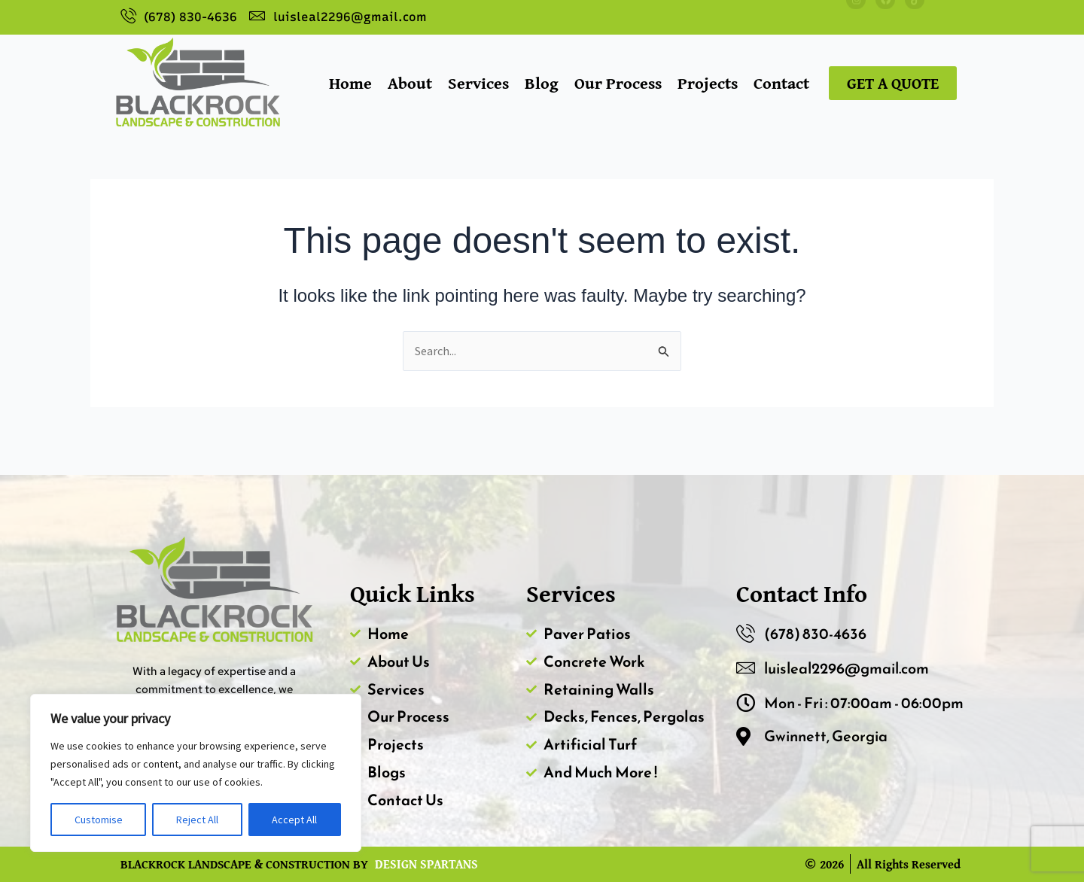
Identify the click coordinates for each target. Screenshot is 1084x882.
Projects (708, 83)
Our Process (618, 83)
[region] (195, 773)
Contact (781, 83)
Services (478, 83)
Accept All (294, 819)
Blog (542, 83)
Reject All (197, 819)
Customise (99, 819)
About (410, 83)
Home (350, 83)
